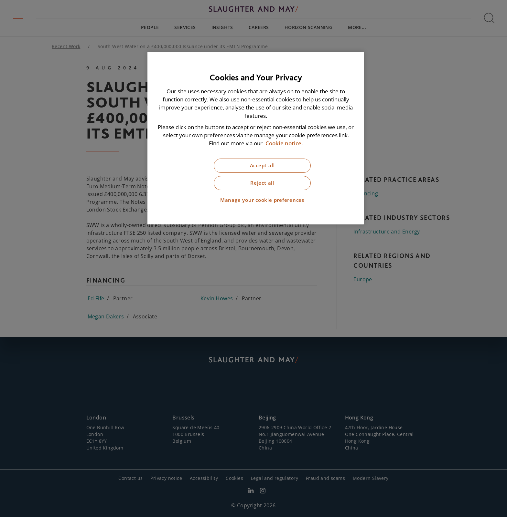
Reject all (262, 183)
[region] (255, 138)
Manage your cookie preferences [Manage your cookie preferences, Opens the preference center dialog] (262, 200)
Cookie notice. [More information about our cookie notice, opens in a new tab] (284, 143)
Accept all (262, 165)
